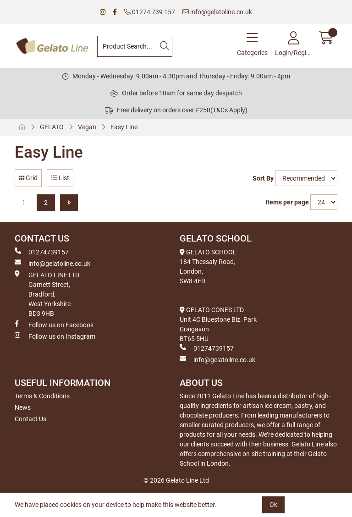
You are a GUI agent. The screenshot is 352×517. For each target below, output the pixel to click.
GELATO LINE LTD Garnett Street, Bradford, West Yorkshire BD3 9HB (47, 293)
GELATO (52, 127)
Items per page (287, 202)
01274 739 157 (149, 12)
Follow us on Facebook (54, 324)
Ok (273, 504)
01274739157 (42, 252)
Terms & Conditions (42, 396)
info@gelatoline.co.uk (217, 12)
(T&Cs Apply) (229, 110)
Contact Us (30, 419)
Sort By (263, 178)
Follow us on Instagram (55, 336)
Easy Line (124, 127)
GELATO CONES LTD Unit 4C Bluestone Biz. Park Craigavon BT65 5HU (218, 324)
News (23, 407)
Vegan (87, 127)
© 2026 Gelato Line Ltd (176, 480)
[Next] (69, 202)
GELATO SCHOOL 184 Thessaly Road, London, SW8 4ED (208, 266)
